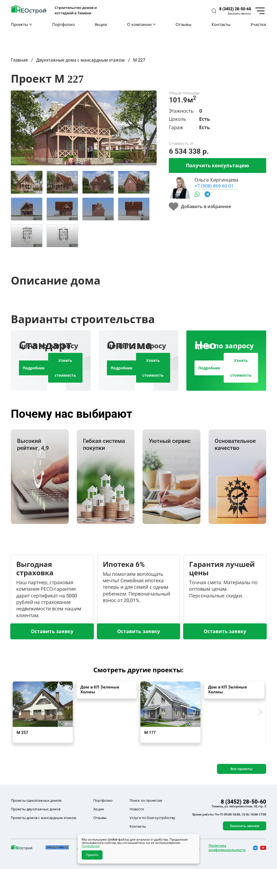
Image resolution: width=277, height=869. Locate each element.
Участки (258, 24)
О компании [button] (141, 24)
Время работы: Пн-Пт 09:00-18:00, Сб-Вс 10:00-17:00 (229, 814)
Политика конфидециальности (227, 847)
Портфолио (63, 24)
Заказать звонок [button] (239, 13)
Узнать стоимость (65, 368)
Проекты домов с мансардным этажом (43, 817)
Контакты (221, 24)
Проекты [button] (21, 24)
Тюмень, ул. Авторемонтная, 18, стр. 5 (239, 806)
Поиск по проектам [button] (146, 800)
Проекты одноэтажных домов (36, 800)
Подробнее (33, 367)
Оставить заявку (52, 631)
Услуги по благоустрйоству (152, 817)
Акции (101, 24)
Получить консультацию (217, 165)
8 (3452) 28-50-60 (235, 8)
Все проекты (241, 768)
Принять (92, 855)
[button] (214, 11)
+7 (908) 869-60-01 (213, 186)
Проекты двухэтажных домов (35, 809)
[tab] (26, 182)
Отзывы (184, 24)
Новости (137, 809)
